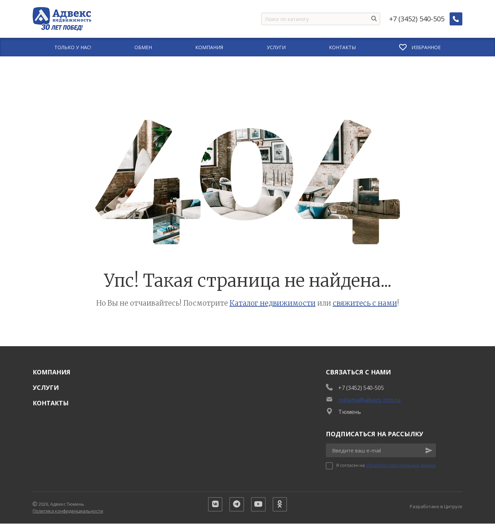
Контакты (51, 403)
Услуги (46, 387)
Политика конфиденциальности (68, 512)
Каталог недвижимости (273, 303)
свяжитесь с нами (365, 303)
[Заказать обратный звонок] (456, 19)
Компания (51, 372)
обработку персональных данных (401, 465)
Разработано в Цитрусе (436, 508)
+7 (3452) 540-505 (417, 19)
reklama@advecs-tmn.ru (369, 400)
